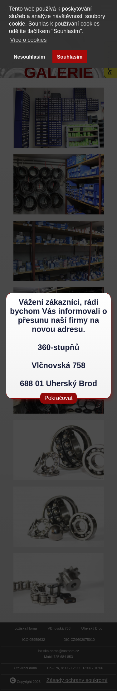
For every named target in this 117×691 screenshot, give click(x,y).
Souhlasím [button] (70, 57)
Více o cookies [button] (28, 40)
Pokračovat (58, 398)
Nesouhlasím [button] (29, 57)
